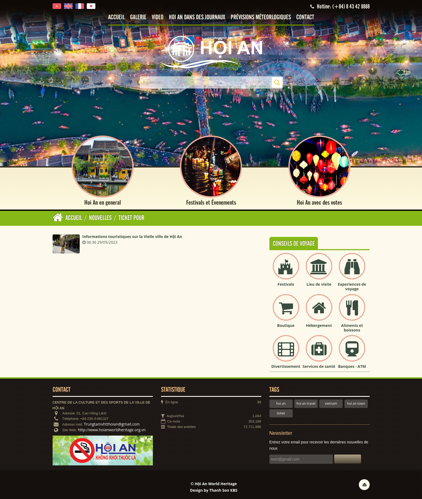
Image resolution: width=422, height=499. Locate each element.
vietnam (331, 403)
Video (157, 17)
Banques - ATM (352, 366)
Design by (213, 490)
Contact (305, 17)
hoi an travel (306, 403)
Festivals (286, 284)
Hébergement (319, 325)
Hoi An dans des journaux (197, 17)
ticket (281, 413)
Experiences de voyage (352, 287)
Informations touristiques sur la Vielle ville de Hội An (132, 236)
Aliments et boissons (352, 328)
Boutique (286, 325)
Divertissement (285, 366)
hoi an (281, 403)
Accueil (116, 17)
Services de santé (318, 366)
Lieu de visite (319, 284)
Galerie (138, 17)
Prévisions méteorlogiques (261, 17)
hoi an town (356, 403)
